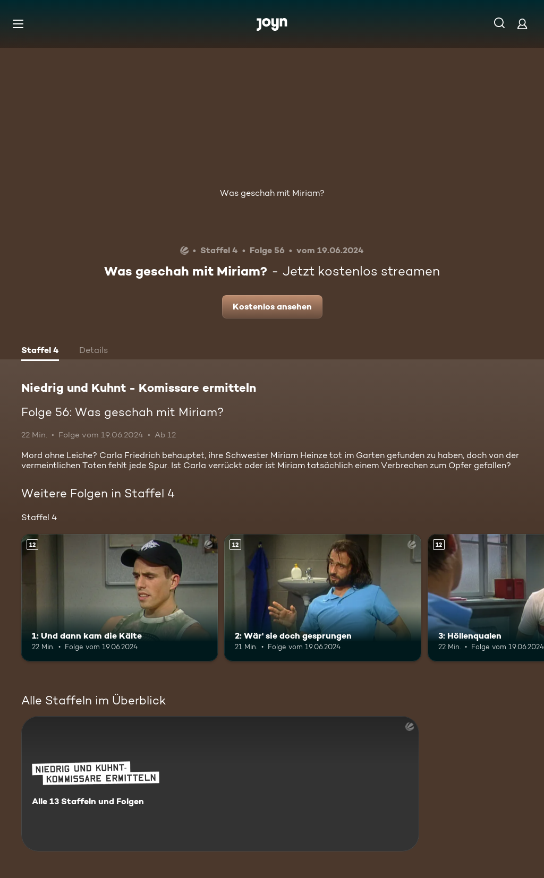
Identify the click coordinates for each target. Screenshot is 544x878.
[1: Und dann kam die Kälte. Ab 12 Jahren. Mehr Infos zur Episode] (119, 598)
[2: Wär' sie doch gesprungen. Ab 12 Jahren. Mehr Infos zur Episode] (322, 598)
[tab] (40, 351)
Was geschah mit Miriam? (272, 193)
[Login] (522, 23)
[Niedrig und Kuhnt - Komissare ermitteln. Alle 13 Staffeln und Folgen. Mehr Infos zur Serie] (220, 783)
